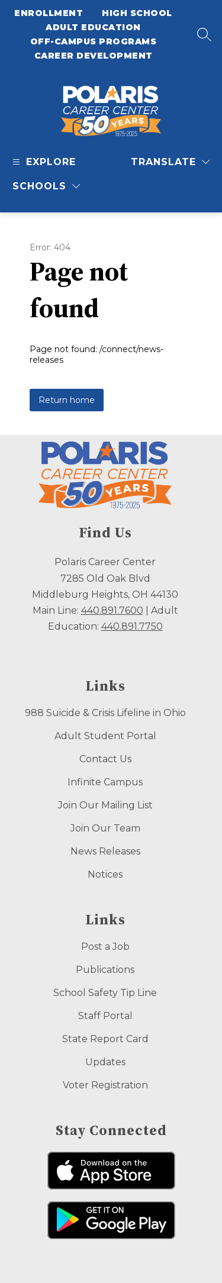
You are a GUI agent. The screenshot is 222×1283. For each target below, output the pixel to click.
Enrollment (48, 13)
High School (137, 13)
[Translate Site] (170, 161)
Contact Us (105, 759)
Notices (105, 874)
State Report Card (105, 1039)
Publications (105, 969)
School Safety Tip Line (105, 992)
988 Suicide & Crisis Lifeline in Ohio (105, 712)
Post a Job (105, 946)
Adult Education (93, 27)
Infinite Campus (105, 782)
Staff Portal (105, 1015)
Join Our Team (105, 828)
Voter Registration (105, 1085)
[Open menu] (42, 161)
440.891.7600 (112, 610)
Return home (66, 400)
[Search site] (204, 34)
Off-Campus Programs (93, 41)
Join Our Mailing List (105, 805)
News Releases (105, 851)
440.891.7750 (132, 626)
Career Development (93, 55)
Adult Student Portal (105, 736)
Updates (105, 1062)
